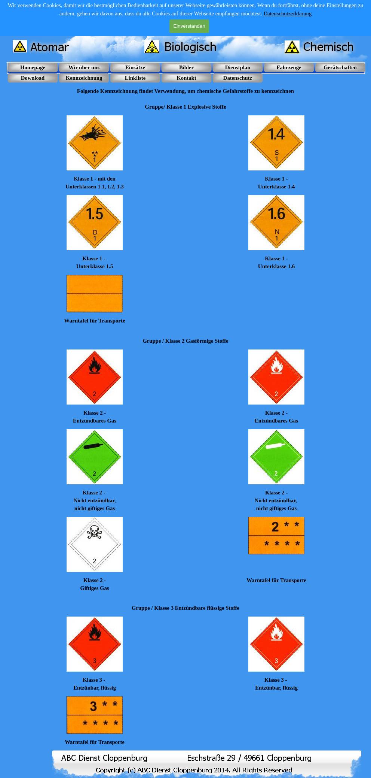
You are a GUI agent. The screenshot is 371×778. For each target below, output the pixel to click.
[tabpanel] (185, 95)
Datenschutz (237, 78)
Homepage (32, 67)
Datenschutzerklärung (288, 13)
